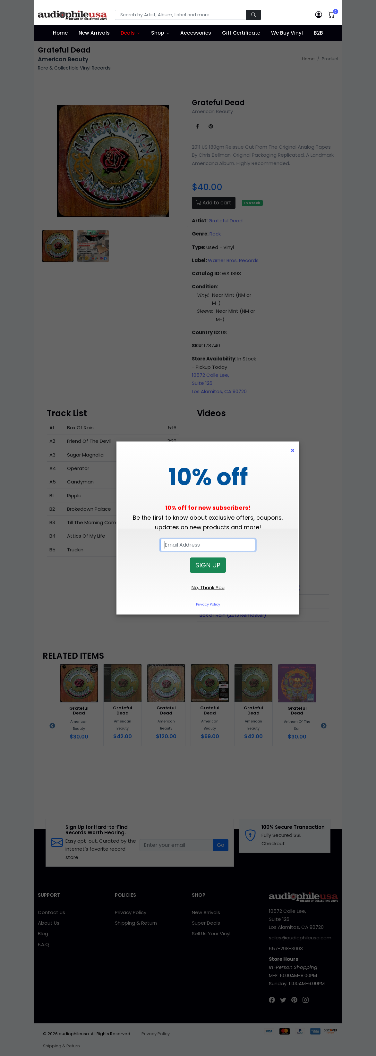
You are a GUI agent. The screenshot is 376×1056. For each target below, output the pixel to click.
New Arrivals (94, 32)
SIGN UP (207, 565)
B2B (318, 32)
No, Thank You (208, 587)
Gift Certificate (241, 32)
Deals (128, 32)
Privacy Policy (208, 604)
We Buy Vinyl (287, 32)
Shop (157, 32)
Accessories (195, 32)
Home (60, 32)
